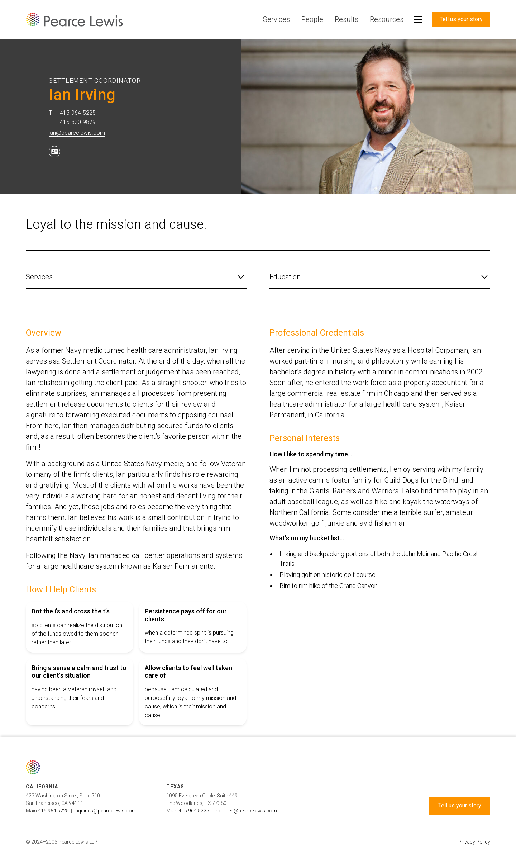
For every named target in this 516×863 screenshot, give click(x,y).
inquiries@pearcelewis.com (105, 811)
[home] (74, 19)
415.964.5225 (53, 811)
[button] (417, 19)
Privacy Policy (474, 842)
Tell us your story (461, 19)
